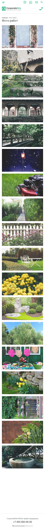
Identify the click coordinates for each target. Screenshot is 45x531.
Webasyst (29, 526)
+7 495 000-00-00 (22, 521)
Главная (5, 18)
